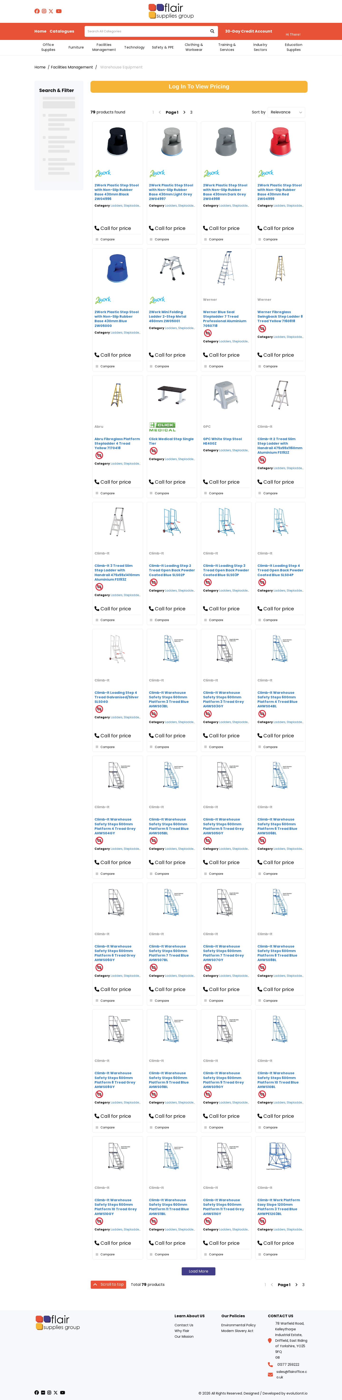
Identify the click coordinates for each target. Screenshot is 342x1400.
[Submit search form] (212, 31)
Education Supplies (293, 47)
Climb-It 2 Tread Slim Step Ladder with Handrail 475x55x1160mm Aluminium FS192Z (279, 446)
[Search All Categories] (151, 31)
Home (40, 31)
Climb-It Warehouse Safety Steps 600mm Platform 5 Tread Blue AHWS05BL (169, 826)
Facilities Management (104, 47)
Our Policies (233, 1316)
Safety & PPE (163, 47)
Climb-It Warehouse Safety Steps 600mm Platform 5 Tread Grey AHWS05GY (223, 826)
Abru (99, 426)
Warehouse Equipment (121, 67)
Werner (210, 299)
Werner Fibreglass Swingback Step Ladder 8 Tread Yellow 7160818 (280, 316)
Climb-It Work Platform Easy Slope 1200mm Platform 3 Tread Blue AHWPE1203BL (278, 1207)
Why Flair (182, 1330)
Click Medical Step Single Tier (171, 441)
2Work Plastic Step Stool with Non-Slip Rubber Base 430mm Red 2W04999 (279, 192)
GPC (207, 426)
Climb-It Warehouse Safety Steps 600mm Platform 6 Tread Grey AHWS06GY (115, 953)
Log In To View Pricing (199, 86)
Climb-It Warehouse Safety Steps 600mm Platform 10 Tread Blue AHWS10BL (278, 1080)
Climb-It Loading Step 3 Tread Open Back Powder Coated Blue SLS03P (226, 570)
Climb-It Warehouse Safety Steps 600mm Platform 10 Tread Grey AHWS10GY (116, 1207)
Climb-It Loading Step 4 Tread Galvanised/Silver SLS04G (117, 697)
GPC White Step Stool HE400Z (222, 441)
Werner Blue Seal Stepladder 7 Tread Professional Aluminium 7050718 (224, 319)
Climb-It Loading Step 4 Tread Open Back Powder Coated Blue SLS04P (280, 570)
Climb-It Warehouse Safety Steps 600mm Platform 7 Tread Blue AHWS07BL (169, 953)
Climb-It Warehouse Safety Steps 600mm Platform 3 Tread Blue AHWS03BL (169, 699)
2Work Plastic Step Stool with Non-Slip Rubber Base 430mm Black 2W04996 (117, 192)
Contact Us (184, 1325)
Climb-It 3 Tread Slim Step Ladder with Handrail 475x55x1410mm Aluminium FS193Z (117, 572)
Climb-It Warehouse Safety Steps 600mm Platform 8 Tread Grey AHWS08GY (115, 1080)
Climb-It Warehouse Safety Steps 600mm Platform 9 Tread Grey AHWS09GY (223, 1080)
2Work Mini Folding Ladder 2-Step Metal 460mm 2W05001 (167, 316)
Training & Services (227, 47)
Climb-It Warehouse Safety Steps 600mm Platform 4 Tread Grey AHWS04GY (115, 826)
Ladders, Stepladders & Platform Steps (138, 206)
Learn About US (190, 1316)
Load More (198, 1271)
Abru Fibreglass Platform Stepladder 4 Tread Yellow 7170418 (117, 443)
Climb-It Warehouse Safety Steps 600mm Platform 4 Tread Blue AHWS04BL (277, 699)
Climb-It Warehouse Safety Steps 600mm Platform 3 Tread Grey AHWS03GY (223, 699)
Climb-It (264, 426)
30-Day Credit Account (248, 31)
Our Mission (184, 1336)
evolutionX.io (297, 1393)
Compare (104, 239)
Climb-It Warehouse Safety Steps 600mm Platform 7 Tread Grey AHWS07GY (223, 953)
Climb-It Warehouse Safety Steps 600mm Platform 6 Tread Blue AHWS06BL (277, 826)
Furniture (76, 47)
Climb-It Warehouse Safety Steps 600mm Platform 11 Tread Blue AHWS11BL (169, 1207)
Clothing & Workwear (194, 47)
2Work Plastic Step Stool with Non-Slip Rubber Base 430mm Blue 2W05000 (117, 319)
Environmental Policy (238, 1325)
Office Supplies (48, 47)
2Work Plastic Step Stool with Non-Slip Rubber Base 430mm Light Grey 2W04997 (171, 192)
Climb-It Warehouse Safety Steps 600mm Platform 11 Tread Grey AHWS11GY (223, 1207)
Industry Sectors (260, 47)
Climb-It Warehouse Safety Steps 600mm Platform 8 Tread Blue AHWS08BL (277, 953)
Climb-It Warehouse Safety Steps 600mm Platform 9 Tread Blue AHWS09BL (169, 1080)
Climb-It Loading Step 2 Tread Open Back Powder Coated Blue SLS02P (172, 570)
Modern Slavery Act (237, 1330)
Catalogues (62, 31)
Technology (134, 47)
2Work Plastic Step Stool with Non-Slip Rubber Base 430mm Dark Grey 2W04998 (225, 192)
